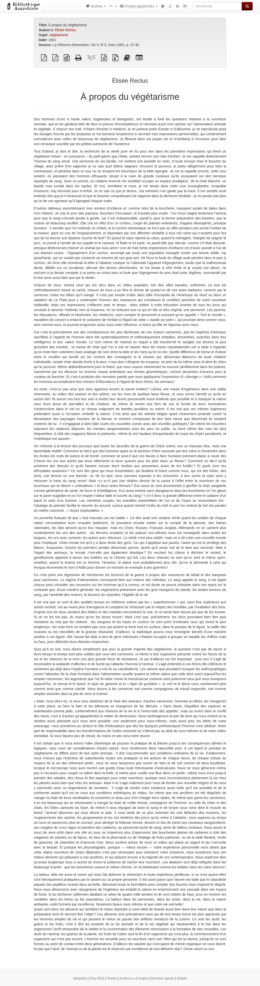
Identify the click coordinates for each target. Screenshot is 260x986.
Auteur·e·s (127, 978)
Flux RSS (96, 978)
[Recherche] (217, 6)
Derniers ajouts (162, 978)
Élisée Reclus (65, 30)
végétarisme (58, 35)
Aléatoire (80, 978)
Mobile (182, 978)
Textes (112, 978)
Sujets (143, 978)
